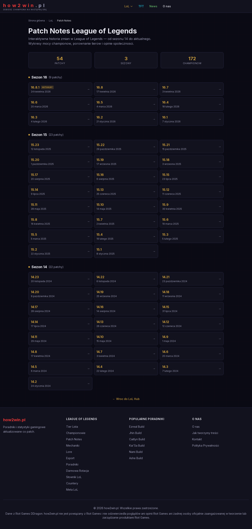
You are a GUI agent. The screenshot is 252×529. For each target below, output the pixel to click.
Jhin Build (135, 433)
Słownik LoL (74, 477)
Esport (70, 458)
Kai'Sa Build (137, 445)
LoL (128, 6)
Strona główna (36, 20)
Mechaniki (72, 445)
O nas (167, 6)
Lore (69, 451)
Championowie (75, 433)
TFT (141, 6)
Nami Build (136, 451)
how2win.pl (14, 419)
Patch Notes (74, 439)
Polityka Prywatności (205, 445)
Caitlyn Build (137, 439)
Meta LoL (72, 489)
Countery (72, 483)
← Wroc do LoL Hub (126, 399)
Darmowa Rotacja (77, 470)
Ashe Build (136, 458)
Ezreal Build (136, 426)
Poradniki (72, 464)
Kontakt (197, 439)
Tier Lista (72, 426)
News (153, 6)
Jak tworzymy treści (205, 433)
